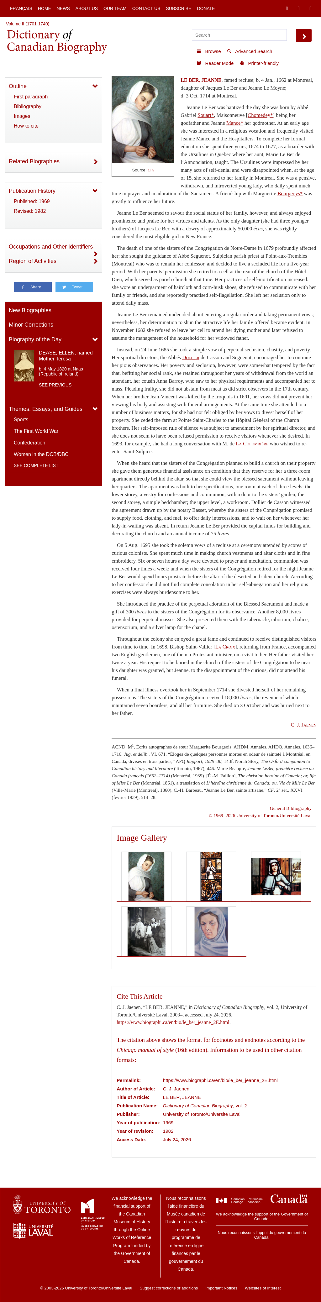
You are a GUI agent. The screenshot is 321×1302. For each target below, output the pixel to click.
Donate (206, 8)
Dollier (190, 357)
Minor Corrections (31, 325)
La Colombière (252, 444)
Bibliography (27, 106)
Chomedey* (260, 115)
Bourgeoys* (290, 194)
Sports (21, 419)
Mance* (234, 123)
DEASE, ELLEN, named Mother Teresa (66, 355)
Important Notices (221, 1288)
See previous (55, 384)
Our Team (115, 8)
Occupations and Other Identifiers (51, 247)
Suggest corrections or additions (169, 1288)
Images (22, 116)
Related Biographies (34, 161)
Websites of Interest (263, 1288)
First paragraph (31, 96)
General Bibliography (291, 808)
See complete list (36, 465)
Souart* (205, 115)
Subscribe (178, 8)
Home (44, 8)
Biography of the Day (35, 339)
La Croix (225, 647)
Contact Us (146, 8)
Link (151, 170)
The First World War (36, 431)
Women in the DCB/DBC (41, 454)
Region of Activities (32, 261)
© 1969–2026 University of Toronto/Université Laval (260, 815)
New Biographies (30, 310)
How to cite (26, 126)
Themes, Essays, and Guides (45, 409)
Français (21, 8)
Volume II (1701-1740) (28, 23)
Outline (18, 86)
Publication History (32, 191)
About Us (87, 8)
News (63, 8)
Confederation (29, 442)
